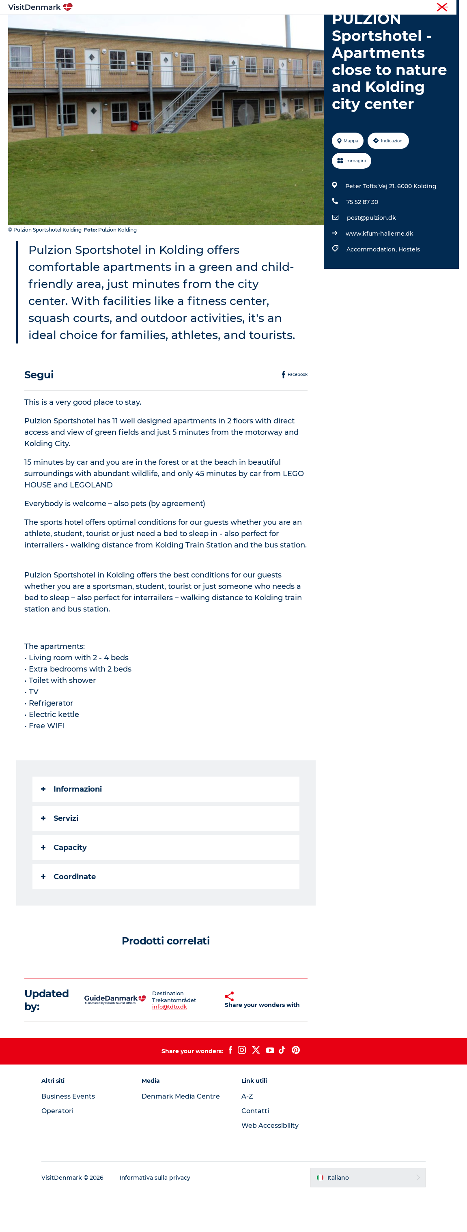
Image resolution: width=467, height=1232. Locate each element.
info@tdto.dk (161, 1045)
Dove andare (173, 26)
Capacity (64, 886)
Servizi (59, 856)
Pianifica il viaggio (329, 26)
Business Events (69, 1135)
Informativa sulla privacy (156, 1216)
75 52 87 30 (362, 240)
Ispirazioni (126, 26)
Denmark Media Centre (181, 1135)
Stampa (449, 8)
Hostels (409, 288)
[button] (209, 1038)
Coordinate (68, 915)
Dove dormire (267, 26)
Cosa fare (219, 26)
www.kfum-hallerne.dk (379, 272)
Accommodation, (372, 288)
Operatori (420, 8)
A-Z (248, 1135)
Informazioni (71, 827)
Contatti (255, 1149)
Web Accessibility (270, 1164)
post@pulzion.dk (371, 256)
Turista (393, 8)
